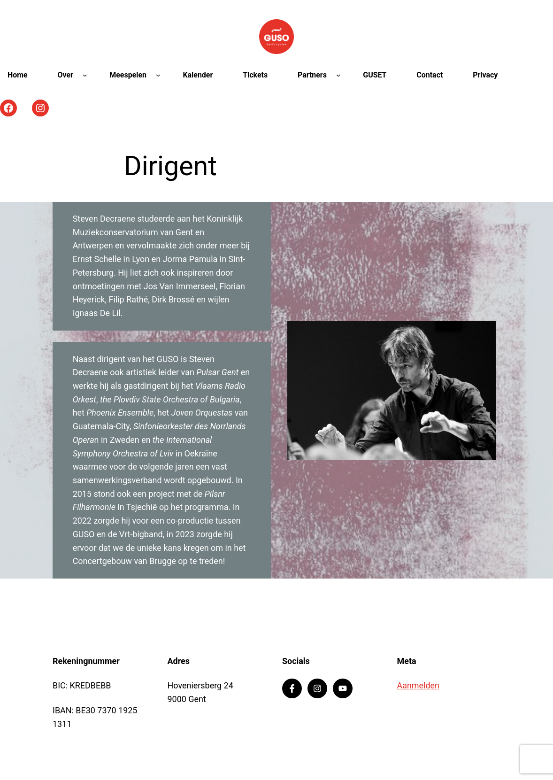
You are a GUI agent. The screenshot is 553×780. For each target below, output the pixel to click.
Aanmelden (418, 685)
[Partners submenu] (338, 75)
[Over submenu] (85, 75)
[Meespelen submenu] (158, 75)
